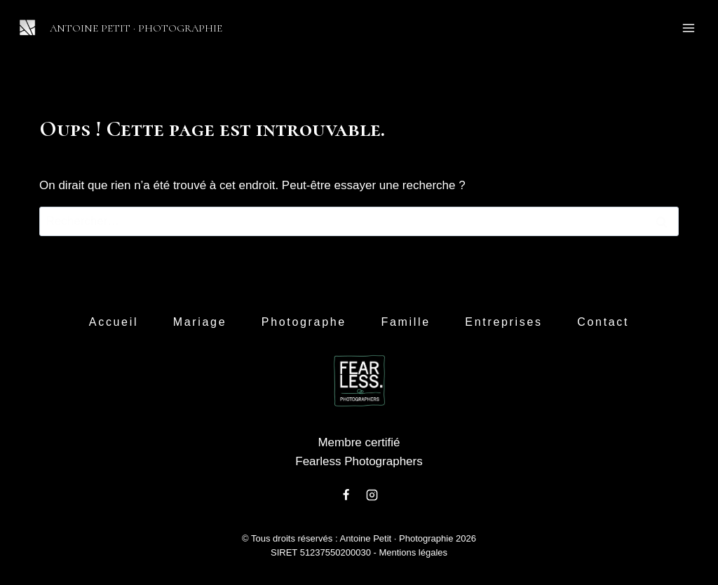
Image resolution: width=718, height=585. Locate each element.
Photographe (304, 322)
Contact (603, 322)
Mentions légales (413, 552)
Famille (405, 322)
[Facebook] (346, 495)
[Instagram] (372, 495)
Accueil (113, 322)
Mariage (200, 322)
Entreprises (503, 322)
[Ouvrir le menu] (688, 28)
